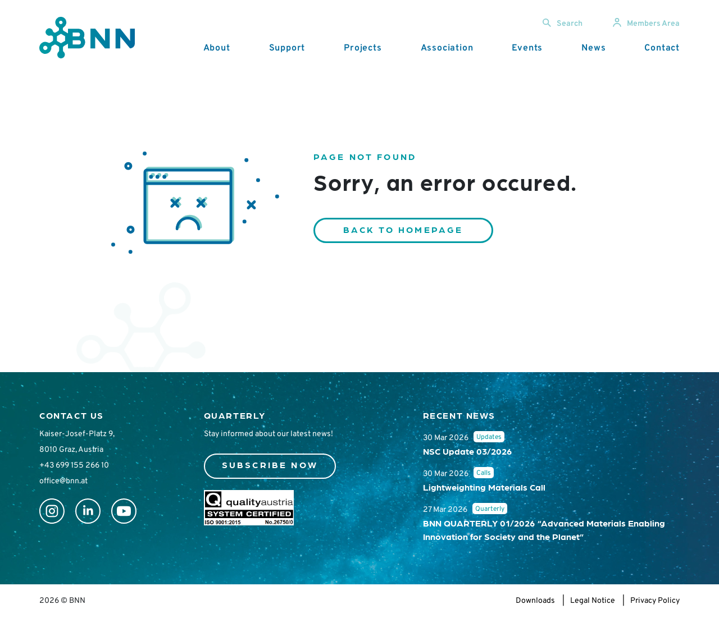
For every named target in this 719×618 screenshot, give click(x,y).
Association (447, 48)
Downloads (535, 601)
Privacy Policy (655, 601)
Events (527, 48)
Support (287, 48)
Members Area (646, 24)
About (216, 48)
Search (563, 24)
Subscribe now (270, 464)
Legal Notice (592, 601)
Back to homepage (403, 229)
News (593, 48)
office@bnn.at (63, 481)
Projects (362, 48)
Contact (662, 48)
